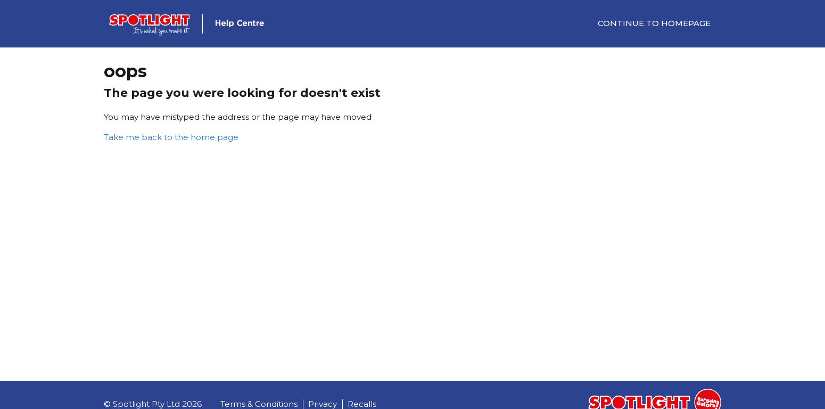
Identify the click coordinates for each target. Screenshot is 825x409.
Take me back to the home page (171, 137)
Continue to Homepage (654, 23)
